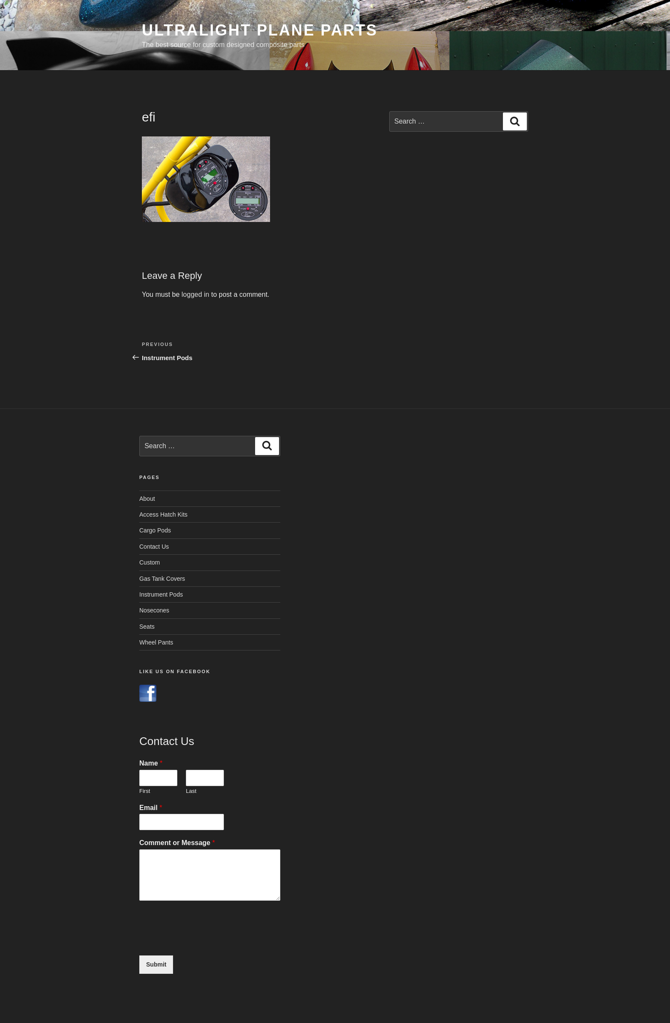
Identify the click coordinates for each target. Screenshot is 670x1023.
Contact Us (154, 546)
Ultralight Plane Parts (260, 30)
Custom (149, 562)
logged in (195, 294)
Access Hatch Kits (163, 514)
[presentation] (204, 941)
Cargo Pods (155, 530)
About (147, 498)
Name (150, 763)
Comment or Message (177, 842)
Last (191, 791)
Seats (147, 626)
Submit (156, 964)
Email (150, 807)
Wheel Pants (156, 642)
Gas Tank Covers (162, 578)
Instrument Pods (161, 594)
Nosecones (154, 610)
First (144, 791)
